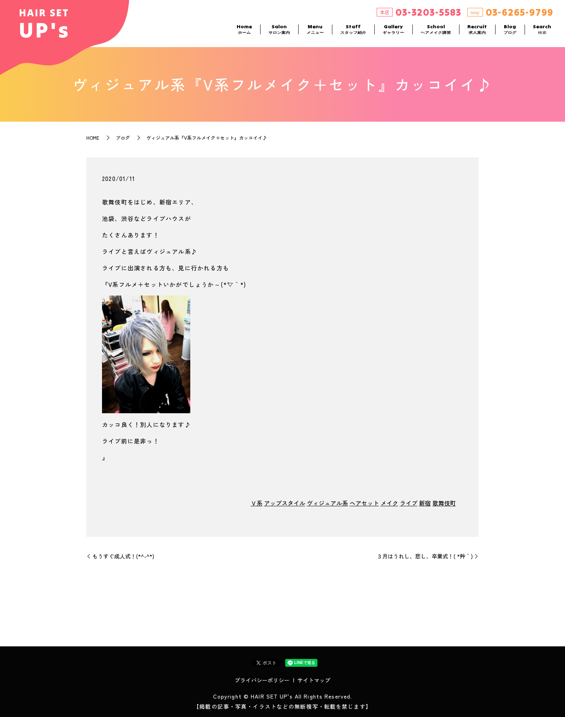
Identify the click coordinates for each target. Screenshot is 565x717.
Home (244, 31)
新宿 (425, 503)
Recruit (477, 31)
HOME (92, 137)
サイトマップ (313, 680)
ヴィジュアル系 (327, 503)
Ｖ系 (256, 503)
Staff (353, 31)
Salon (279, 31)
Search (542, 31)
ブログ (123, 137)
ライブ (408, 503)
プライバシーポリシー (262, 680)
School (436, 31)
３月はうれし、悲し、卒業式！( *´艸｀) (425, 556)
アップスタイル (284, 503)
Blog (509, 31)
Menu (315, 31)
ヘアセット (364, 503)
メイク (389, 503)
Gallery (393, 31)
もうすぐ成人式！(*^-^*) (123, 556)
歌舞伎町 (444, 503)
